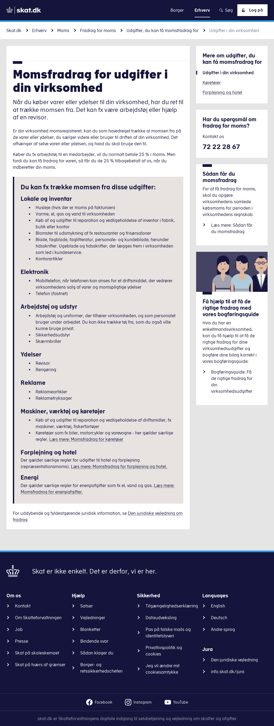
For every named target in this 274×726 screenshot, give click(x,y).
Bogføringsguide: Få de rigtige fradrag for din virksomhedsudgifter (232, 382)
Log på (251, 10)
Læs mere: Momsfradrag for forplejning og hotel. (119, 466)
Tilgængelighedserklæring (172, 605)
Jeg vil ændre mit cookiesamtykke (163, 668)
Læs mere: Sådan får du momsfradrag (231, 228)
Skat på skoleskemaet (37, 652)
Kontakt (23, 605)
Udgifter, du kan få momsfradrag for (163, 30)
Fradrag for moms (98, 30)
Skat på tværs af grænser (40, 664)
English (218, 605)
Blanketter (90, 629)
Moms (63, 30)
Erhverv (39, 30)
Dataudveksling (161, 617)
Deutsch (219, 617)
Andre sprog (223, 629)
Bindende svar (94, 641)
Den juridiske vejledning (234, 659)
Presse (21, 641)
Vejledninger (92, 617)
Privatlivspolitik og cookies (164, 650)
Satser (86, 605)
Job (19, 629)
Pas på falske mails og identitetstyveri (168, 632)
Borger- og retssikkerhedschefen (101, 667)
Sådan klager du (96, 652)
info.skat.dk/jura (227, 671)
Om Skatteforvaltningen (38, 617)
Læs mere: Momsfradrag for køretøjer (86, 439)
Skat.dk (13, 30)
